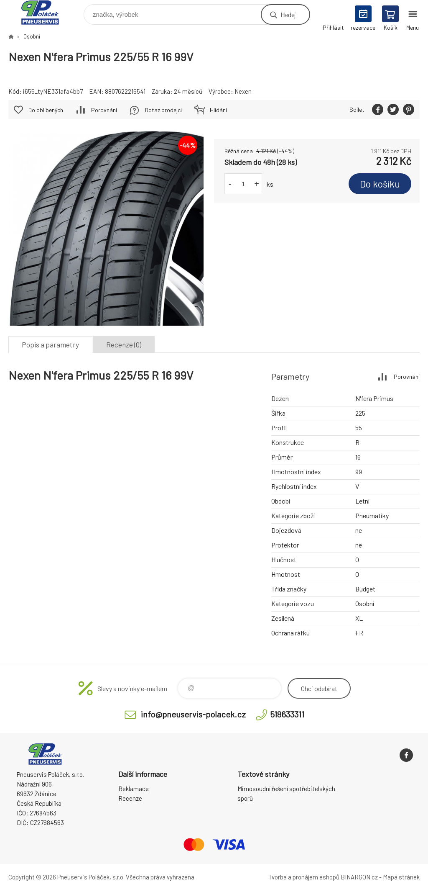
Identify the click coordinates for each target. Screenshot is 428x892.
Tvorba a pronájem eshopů (303, 877)
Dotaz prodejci (163, 109)
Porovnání (104, 109)
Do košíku (380, 184)
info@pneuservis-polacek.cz (193, 714)
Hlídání (218, 109)
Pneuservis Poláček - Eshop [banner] (45, 12)
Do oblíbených (45, 109)
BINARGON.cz (359, 877)
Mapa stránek (401, 877)
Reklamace (133, 788)
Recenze (130, 798)
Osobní (31, 36)
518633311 (287, 714)
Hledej (288, 14)
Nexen (243, 91)
